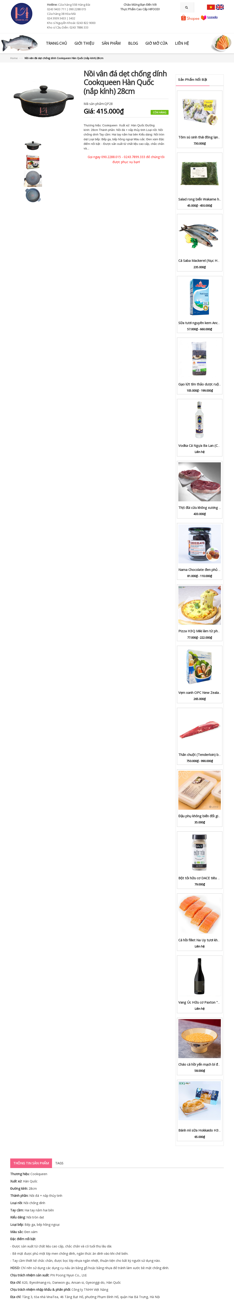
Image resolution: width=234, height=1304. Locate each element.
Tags (59, 1163)
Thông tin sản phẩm (31, 1163)
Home (14, 58)
